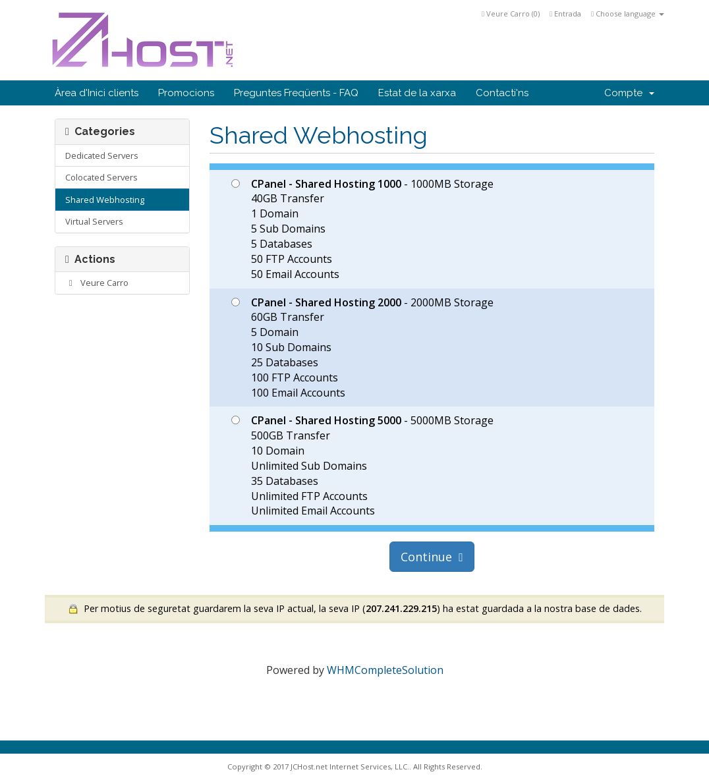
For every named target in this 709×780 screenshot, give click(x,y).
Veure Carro (96, 283)
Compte (629, 93)
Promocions (186, 93)
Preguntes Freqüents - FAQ (296, 93)
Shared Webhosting (104, 200)
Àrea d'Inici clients (96, 93)
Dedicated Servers (101, 155)
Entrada (565, 13)
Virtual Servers (94, 221)
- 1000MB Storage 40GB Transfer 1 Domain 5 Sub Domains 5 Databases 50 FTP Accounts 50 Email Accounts (362, 229)
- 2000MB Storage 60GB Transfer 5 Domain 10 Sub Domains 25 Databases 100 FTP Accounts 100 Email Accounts (362, 347)
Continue (432, 557)
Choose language (627, 13)
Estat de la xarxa (417, 93)
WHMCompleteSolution (385, 670)
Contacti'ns (502, 93)
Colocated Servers (101, 177)
